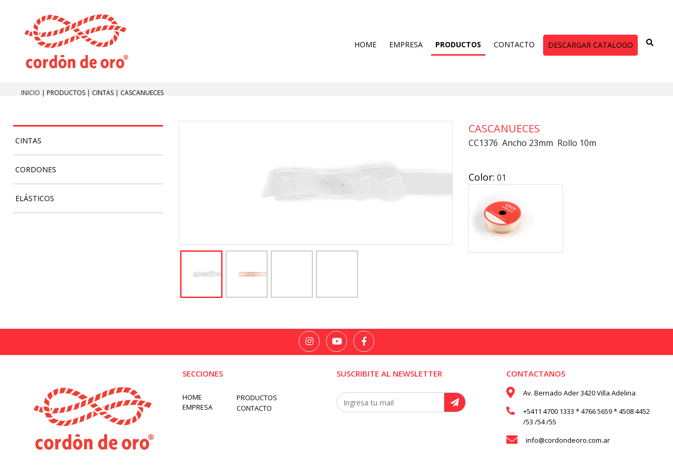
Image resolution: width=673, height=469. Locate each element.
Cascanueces (142, 92)
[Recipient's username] (390, 402)
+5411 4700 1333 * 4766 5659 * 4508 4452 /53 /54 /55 (586, 416)
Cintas (103, 92)
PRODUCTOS (458, 44)
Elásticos (34, 198)
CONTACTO (514, 44)
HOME (365, 44)
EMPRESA (406, 44)
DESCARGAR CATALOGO (590, 45)
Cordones (35, 169)
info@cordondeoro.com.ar (568, 440)
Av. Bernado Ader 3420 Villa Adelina (579, 393)
